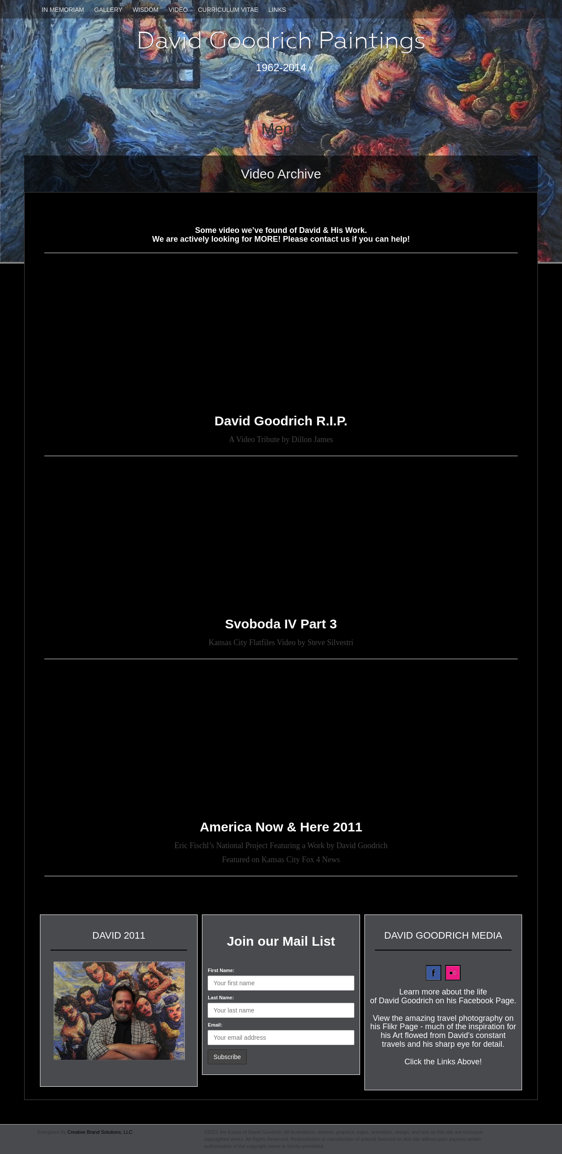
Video (178, 9)
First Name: (221, 970)
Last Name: (221, 997)
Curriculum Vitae (228, 9)
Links (277, 9)
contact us (329, 239)
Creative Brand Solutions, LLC (99, 1132)
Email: (215, 1024)
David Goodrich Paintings (281, 40)
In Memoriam (63, 9)
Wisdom (146, 9)
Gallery (108, 9)
